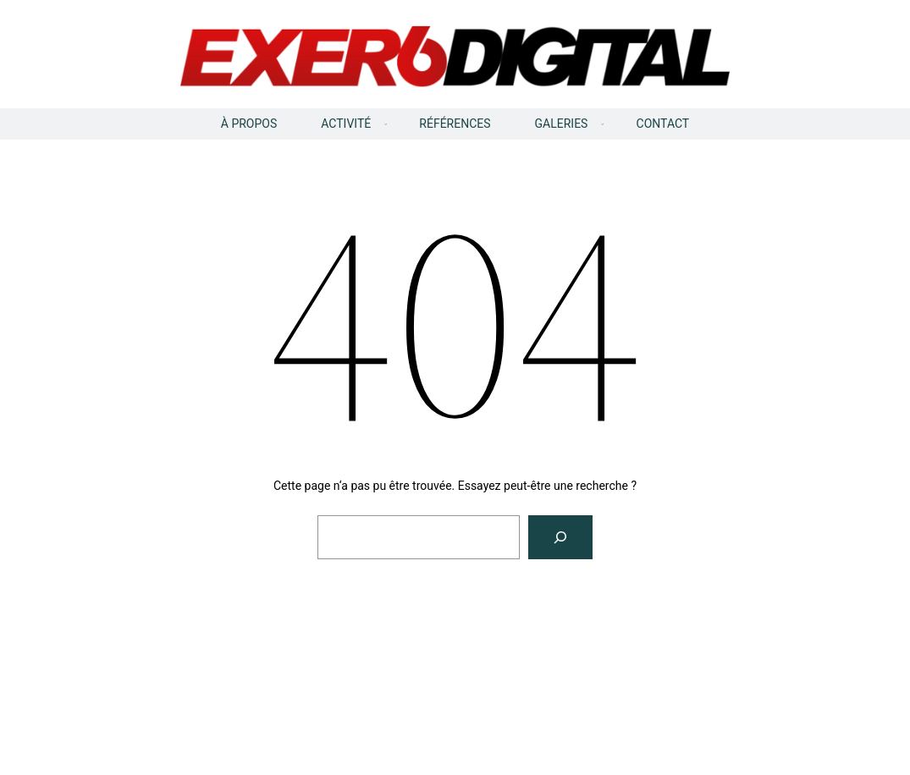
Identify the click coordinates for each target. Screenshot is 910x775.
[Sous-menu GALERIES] (602, 124)
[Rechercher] (560, 537)
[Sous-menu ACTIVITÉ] (386, 124)
